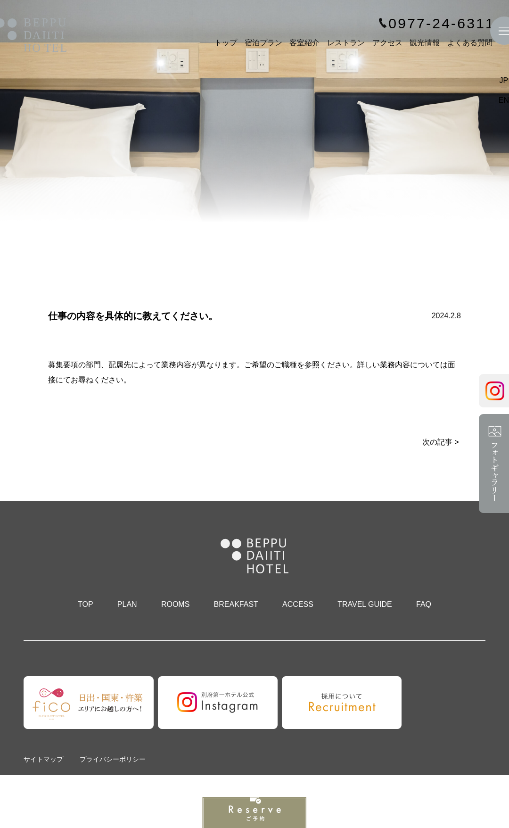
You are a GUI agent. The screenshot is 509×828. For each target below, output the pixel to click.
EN (504, 100)
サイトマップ (43, 759)
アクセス (387, 43)
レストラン (346, 43)
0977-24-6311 (441, 24)
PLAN (127, 604)
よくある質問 (470, 43)
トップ (225, 43)
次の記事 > (440, 442)
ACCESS (297, 604)
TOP (85, 604)
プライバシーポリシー (113, 759)
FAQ (423, 604)
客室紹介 (304, 43)
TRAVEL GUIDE (364, 604)
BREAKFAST (236, 604)
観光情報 (425, 43)
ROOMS (175, 604)
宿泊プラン (263, 43)
